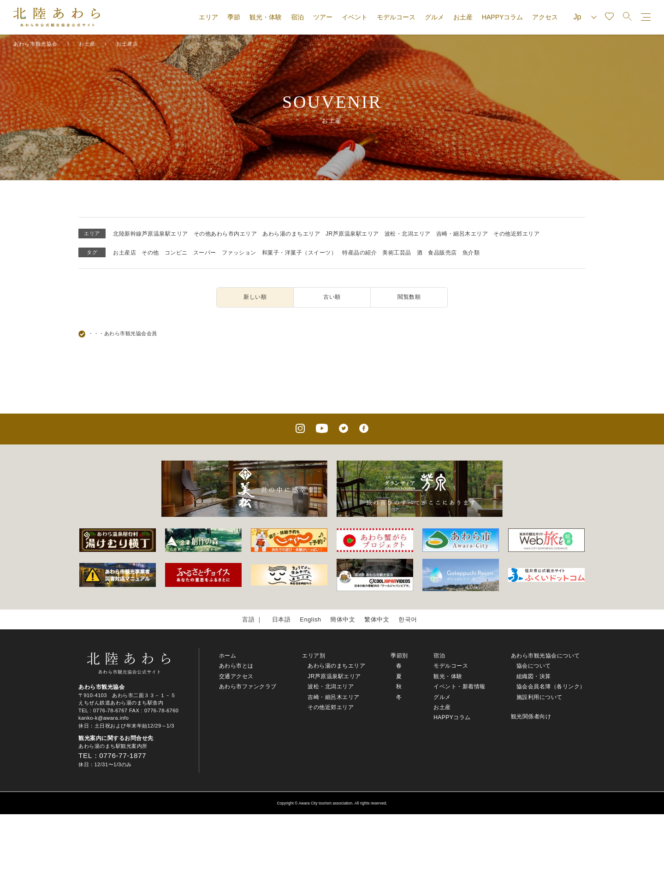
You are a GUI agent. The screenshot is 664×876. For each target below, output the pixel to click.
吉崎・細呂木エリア (462, 234)
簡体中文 (342, 619)
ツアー (322, 17)
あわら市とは (236, 666)
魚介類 (471, 252)
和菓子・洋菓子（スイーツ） (299, 252)
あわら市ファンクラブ (248, 686)
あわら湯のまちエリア (291, 234)
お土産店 (124, 252)
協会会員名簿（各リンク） (551, 686)
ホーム (228, 655)
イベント (355, 17)
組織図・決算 (533, 676)
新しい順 (255, 297)
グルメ (434, 17)
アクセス (545, 17)
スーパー (204, 252)
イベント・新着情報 (459, 686)
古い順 (332, 297)
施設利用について (539, 697)
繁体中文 (376, 619)
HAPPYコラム (502, 17)
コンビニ (176, 252)
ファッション (239, 252)
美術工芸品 (396, 252)
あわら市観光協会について (545, 655)
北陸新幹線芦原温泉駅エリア (150, 234)
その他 (150, 252)
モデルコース (396, 17)
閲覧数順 (409, 297)
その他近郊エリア (516, 234)
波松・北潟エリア (408, 234)
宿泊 (297, 17)
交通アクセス (236, 676)
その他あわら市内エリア (225, 234)
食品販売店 (442, 252)
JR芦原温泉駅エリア (352, 234)
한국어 (407, 619)
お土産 (463, 17)
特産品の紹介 (359, 252)
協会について (533, 666)
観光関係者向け (531, 716)
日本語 (281, 619)
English (310, 619)
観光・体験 (265, 17)
